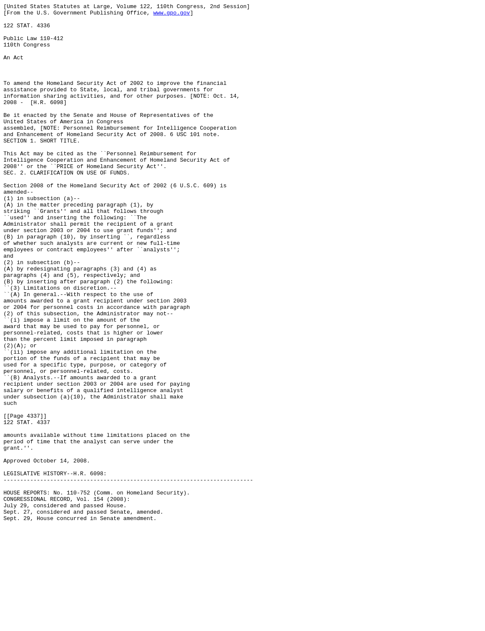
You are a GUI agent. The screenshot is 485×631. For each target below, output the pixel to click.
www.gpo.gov (171, 15)
